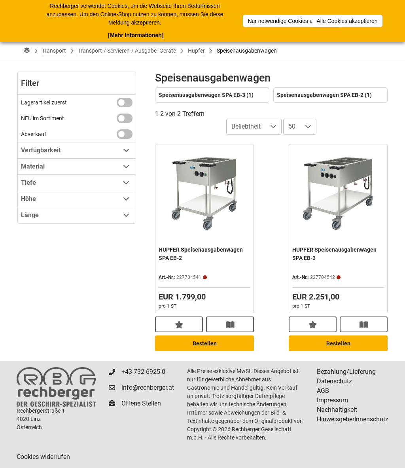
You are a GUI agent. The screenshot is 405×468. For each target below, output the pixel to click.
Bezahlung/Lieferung (346, 371)
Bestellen (205, 343)
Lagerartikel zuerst (44, 102)
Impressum (332, 400)
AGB (323, 390)
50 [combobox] (291, 126)
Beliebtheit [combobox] (246, 126)
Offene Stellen (141, 403)
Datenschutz (334, 381)
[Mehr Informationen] (135, 35)
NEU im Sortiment (42, 118)
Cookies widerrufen (43, 456)
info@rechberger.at (147, 387)
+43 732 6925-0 (143, 371)
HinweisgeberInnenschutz (352, 419)
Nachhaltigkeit (337, 409)
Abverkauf (33, 134)
